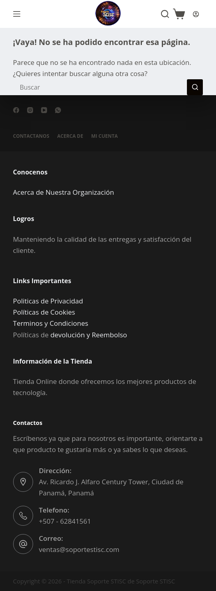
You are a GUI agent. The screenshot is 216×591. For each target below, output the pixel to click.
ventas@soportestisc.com (79, 549)
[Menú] (16, 14)
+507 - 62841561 (65, 521)
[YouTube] (44, 110)
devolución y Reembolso (88, 334)
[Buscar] (165, 14)
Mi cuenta (104, 136)
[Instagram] (30, 110)
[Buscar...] (100, 87)
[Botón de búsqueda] (195, 87)
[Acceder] (196, 14)
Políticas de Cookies (44, 312)
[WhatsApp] (58, 110)
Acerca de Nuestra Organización (63, 192)
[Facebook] (16, 110)
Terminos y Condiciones (50, 323)
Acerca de (70, 136)
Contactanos (31, 136)
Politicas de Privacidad (48, 300)
